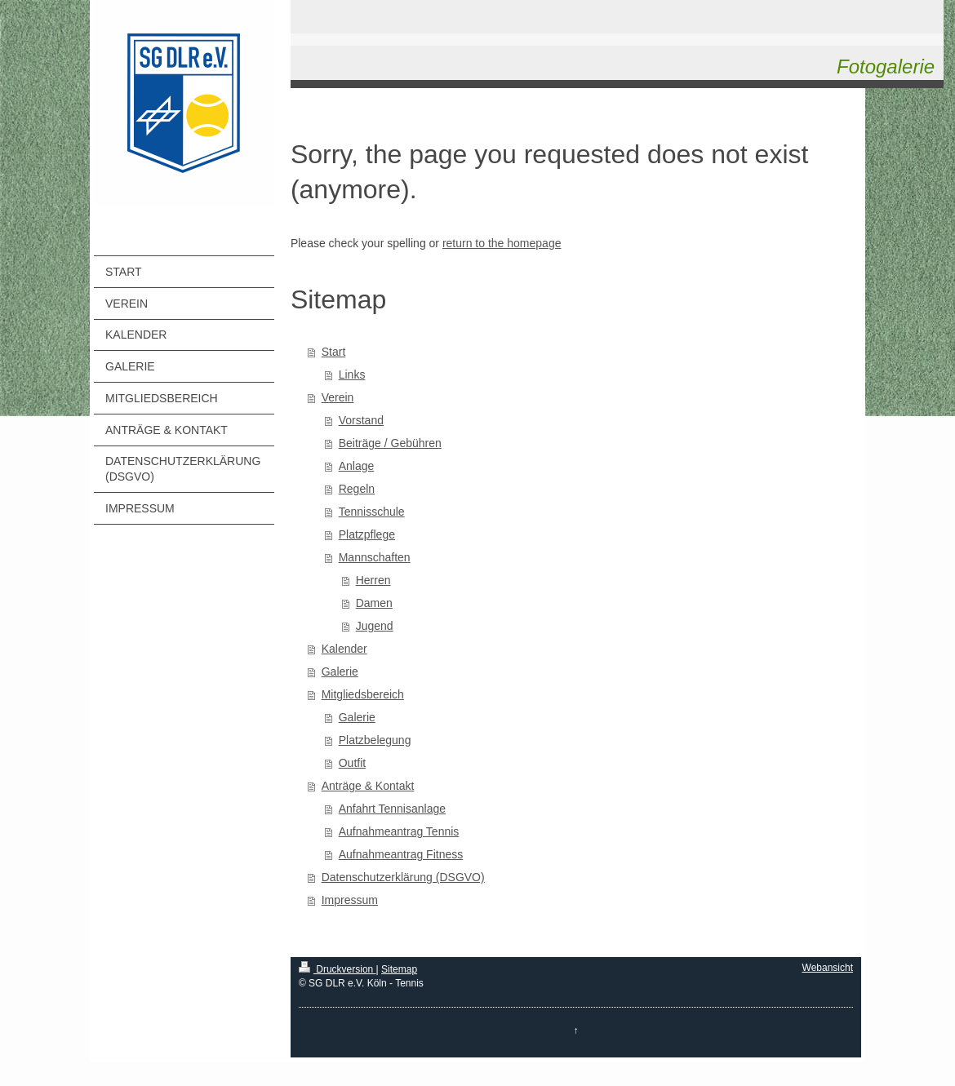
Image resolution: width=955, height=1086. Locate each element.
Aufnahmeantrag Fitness (401, 854)
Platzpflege (367, 534)
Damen (374, 602)
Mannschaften (375, 557)
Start (334, 351)
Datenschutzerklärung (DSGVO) (403, 877)
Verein (338, 397)
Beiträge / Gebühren (390, 443)
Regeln (357, 488)
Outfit (352, 762)
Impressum (350, 899)
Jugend (374, 625)
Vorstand (361, 420)
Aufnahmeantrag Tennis (399, 831)
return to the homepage (502, 243)
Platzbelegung (375, 740)
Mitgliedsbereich (363, 694)
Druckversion (337, 969)
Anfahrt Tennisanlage (392, 808)
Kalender (344, 648)
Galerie (340, 671)
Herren (373, 580)
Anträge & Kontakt (368, 785)
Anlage (357, 465)
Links (352, 374)
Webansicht (827, 967)
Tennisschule (372, 511)
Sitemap (399, 969)
